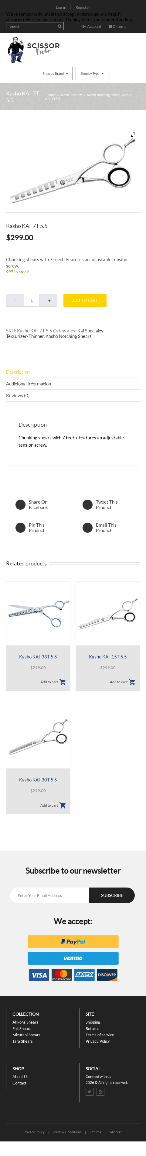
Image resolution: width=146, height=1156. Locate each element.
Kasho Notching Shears (104, 95)
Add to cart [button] (49, 682)
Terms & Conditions (67, 1132)
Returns (92, 1028)
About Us (20, 1076)
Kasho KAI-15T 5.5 (108, 656)
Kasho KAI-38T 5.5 (38, 656)
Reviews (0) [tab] (18, 395)
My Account (90, 26)
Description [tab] (17, 372)
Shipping (93, 1022)
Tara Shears (22, 1041)
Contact (19, 1083)
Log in (61, 7)
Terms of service (100, 1034)
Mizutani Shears (26, 1034)
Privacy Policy (98, 1041)
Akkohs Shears (25, 1022)
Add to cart (85, 300)
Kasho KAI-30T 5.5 (38, 779)
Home (51, 95)
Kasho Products (71, 95)
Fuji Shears (21, 1028)
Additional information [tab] (28, 383)
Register (83, 7)
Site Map (115, 1132)
